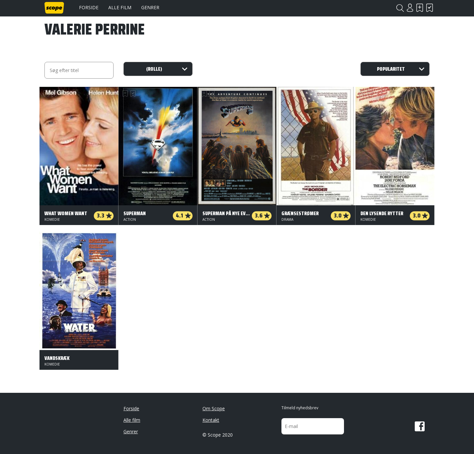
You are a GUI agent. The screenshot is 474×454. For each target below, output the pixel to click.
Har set (429, 7)
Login (410, 7)
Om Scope (213, 408)
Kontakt (210, 420)
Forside (88, 7)
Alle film (119, 7)
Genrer (150, 7)
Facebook (420, 426)
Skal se (420, 7)
